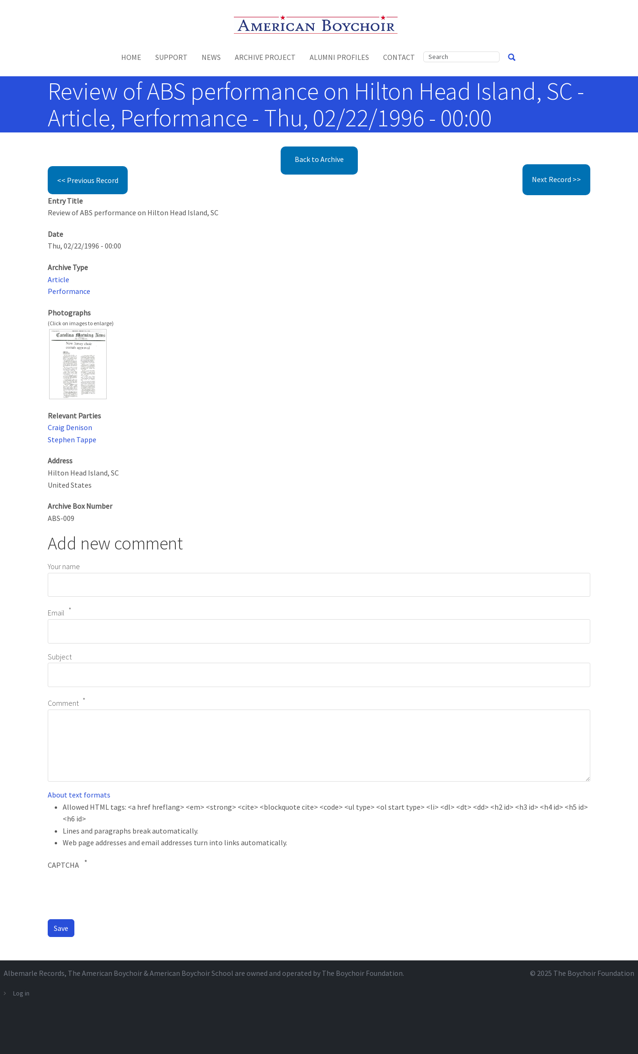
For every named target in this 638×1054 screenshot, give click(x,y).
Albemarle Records (34, 973)
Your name (64, 566)
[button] (78, 363)
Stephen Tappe (72, 439)
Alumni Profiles (339, 57)
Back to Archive (319, 159)
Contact (399, 57)
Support (171, 57)
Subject (60, 656)
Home (131, 57)
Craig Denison (70, 427)
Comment (63, 703)
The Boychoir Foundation (593, 973)
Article (58, 279)
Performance (69, 291)
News (211, 57)
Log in (21, 993)
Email (56, 613)
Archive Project (265, 57)
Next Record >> (556, 179)
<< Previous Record (87, 180)
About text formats (79, 794)
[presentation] (119, 893)
